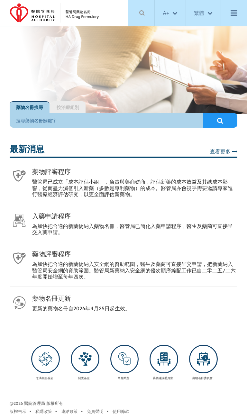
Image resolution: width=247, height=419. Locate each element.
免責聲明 (95, 411)
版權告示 (18, 411)
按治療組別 (68, 107)
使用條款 (121, 411)
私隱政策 (43, 411)
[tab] (30, 107)
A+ (166, 13)
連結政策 (69, 411)
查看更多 (223, 151)
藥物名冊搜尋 (29, 107)
